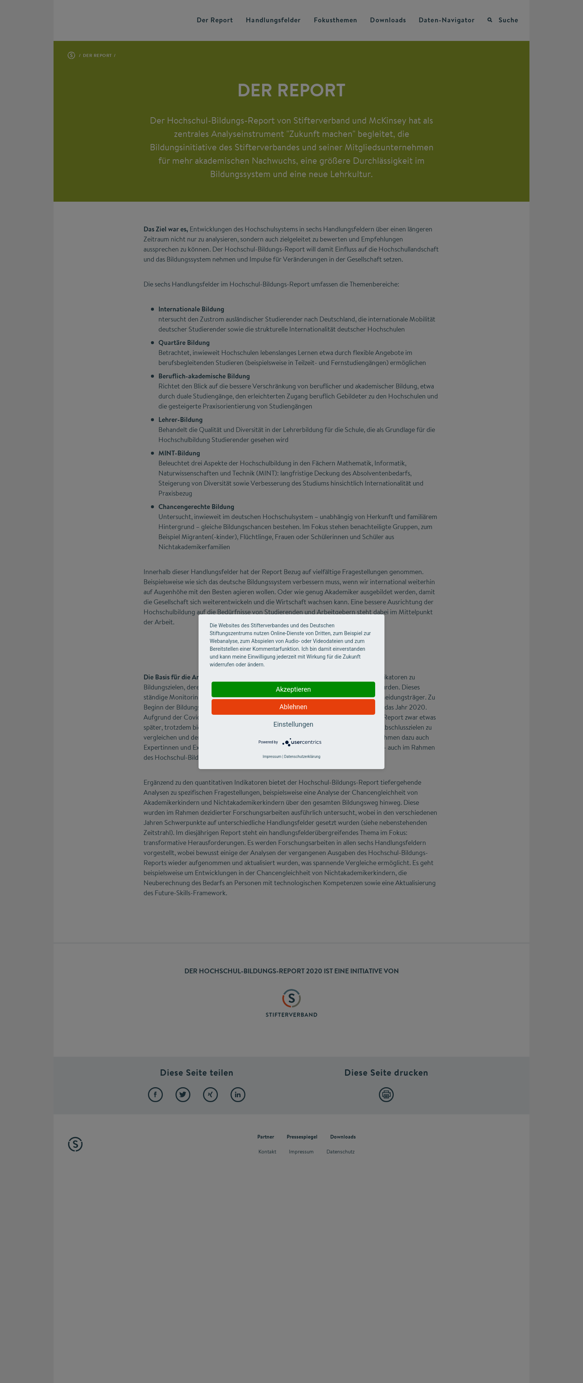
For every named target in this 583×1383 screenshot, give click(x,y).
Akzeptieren (293, 689)
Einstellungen (293, 724)
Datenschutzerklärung (302, 757)
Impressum (271, 757)
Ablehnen (293, 707)
